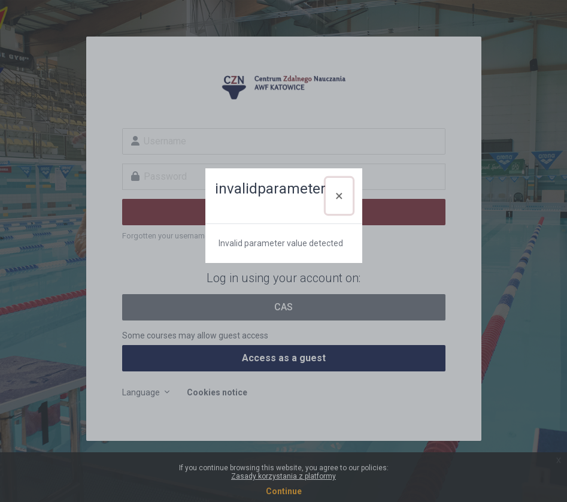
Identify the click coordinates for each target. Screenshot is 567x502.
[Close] (339, 196)
